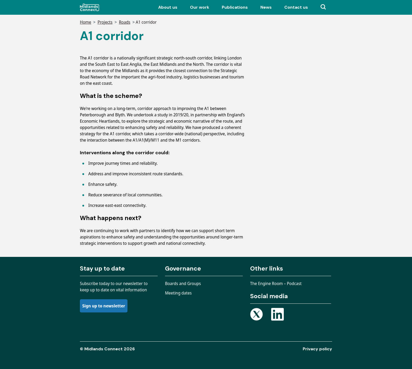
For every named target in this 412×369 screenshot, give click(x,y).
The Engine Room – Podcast (276, 283)
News (266, 7)
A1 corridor (146, 22)
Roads (124, 22)
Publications (235, 7)
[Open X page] (256, 315)
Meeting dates (178, 293)
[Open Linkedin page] (277, 315)
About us (167, 7)
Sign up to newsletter (103, 306)
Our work (199, 7)
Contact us (296, 7)
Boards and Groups (183, 283)
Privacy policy (317, 349)
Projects (104, 22)
